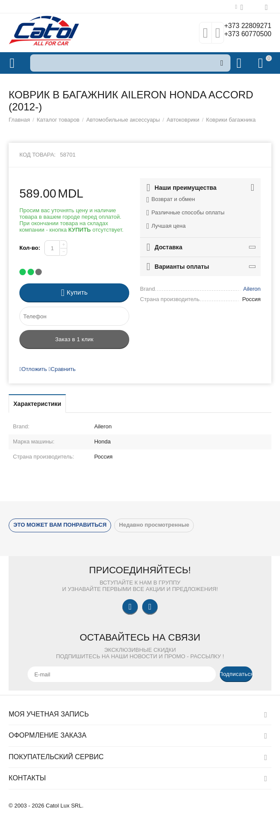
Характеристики (37, 403)
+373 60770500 (244, 35)
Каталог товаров (58, 119)
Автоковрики (183, 119)
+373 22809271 (244, 26)
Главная (19, 119)
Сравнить (62, 369)
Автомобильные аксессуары (123, 119)
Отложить (33, 369)
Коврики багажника (230, 119)
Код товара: (37, 154)
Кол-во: (29, 248)
